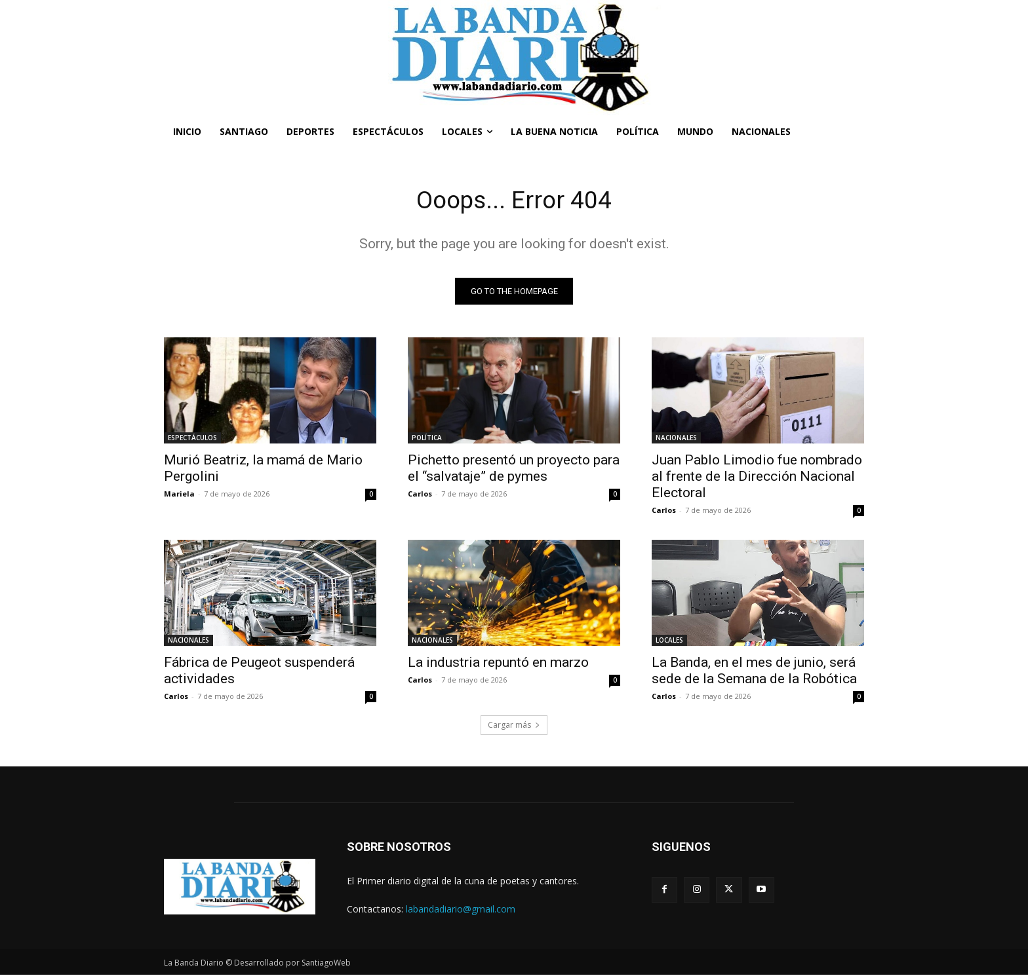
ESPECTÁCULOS (192, 440)
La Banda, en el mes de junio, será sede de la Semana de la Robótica (754, 673)
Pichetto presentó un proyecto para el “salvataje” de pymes (514, 471)
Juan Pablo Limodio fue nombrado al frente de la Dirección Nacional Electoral (757, 479)
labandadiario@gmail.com (460, 911)
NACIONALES (676, 440)
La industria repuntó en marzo (498, 665)
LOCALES (669, 642)
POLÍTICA (427, 440)
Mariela (179, 496)
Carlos (420, 496)
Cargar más (514, 727)
